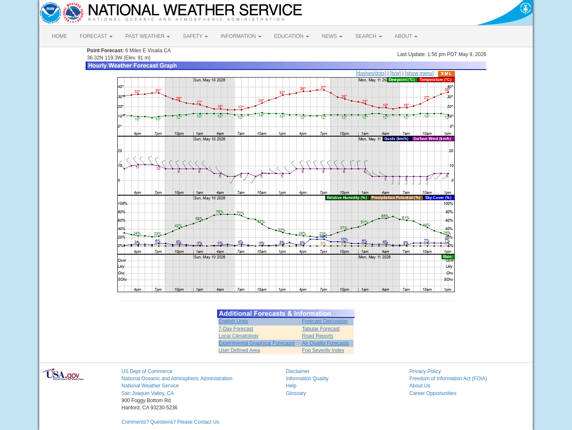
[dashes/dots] (371, 73)
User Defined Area (239, 350)
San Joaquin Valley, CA (147, 393)
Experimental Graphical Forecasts (257, 343)
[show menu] (419, 73)
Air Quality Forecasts (325, 343)
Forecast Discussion (325, 321)
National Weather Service (150, 386)
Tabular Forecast (321, 329)
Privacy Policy (425, 371)
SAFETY (195, 36)
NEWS (332, 36)
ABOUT (406, 36)
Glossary (296, 393)
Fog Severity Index (323, 350)
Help (291, 386)
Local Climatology (239, 336)
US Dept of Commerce (147, 371)
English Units (233, 321)
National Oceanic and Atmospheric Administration (176, 379)
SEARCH (368, 36)
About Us (420, 386)
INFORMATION (241, 36)
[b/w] (395, 73)
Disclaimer (298, 371)
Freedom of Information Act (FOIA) (448, 379)
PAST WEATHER (147, 36)
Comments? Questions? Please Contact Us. (171, 422)
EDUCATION (291, 36)
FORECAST (96, 36)
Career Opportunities (433, 393)
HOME (59, 36)
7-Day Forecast (236, 329)
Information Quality (307, 379)
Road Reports (317, 336)
